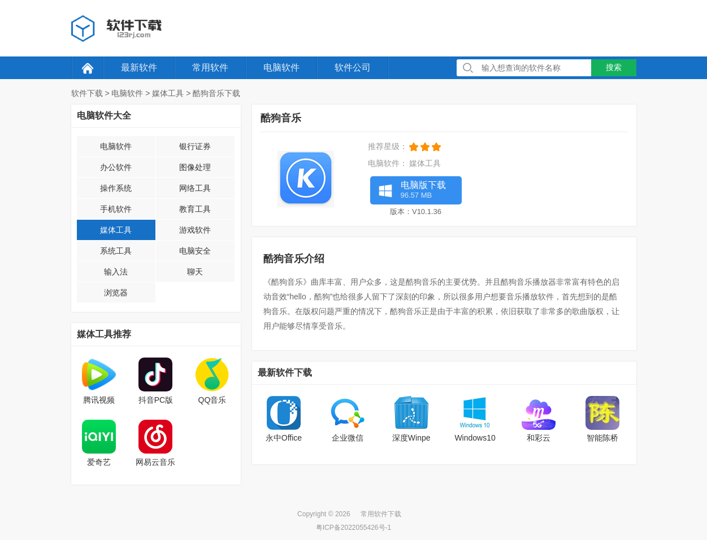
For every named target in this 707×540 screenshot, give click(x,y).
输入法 (116, 271)
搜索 (614, 67)
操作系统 (116, 188)
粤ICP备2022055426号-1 (353, 528)
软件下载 (87, 93)
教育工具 (195, 209)
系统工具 (116, 250)
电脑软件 (281, 67)
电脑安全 (195, 250)
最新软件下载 (285, 372)
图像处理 (195, 167)
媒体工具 (168, 93)
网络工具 (195, 188)
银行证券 (195, 146)
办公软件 (116, 167)
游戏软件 (195, 229)
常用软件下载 (381, 514)
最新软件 (139, 67)
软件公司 (353, 67)
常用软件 (210, 67)
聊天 (195, 271)
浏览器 (116, 292)
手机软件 (116, 209)
